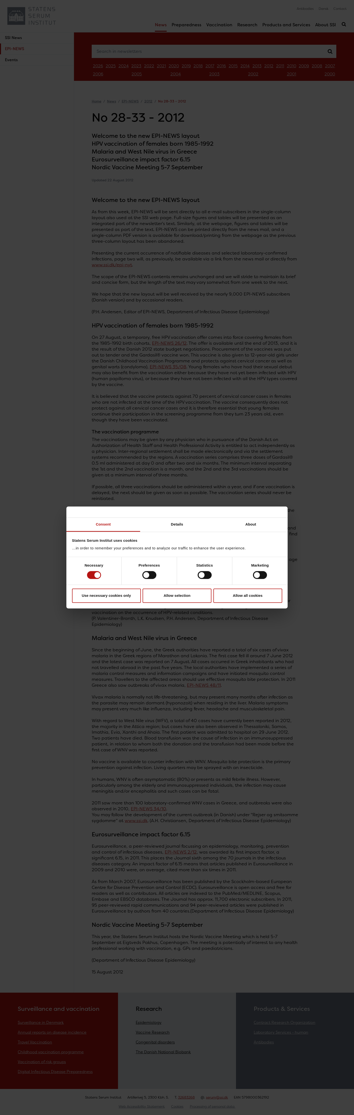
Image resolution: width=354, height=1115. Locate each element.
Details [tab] (177, 524)
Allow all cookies (248, 595)
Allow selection (176, 595)
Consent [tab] (103, 524)
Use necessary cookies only (106, 595)
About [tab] (250, 524)
